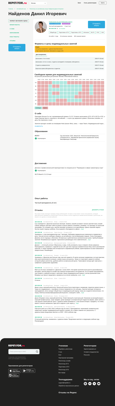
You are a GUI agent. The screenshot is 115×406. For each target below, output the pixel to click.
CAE (102, 32)
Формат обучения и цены (18, 20)
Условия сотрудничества (91, 352)
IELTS (92, 32)
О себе (12, 28)
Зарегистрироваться (90, 349)
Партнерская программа (66, 358)
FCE (98, 32)
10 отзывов (62, 28)
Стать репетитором (90, 3)
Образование (14, 32)
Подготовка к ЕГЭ (64, 32)
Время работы (15, 24)
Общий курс (53, 32)
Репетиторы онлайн (64, 361)
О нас (60, 352)
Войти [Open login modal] (103, 3)
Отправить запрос (17, 47)
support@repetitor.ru (64, 382)
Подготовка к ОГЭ (76, 32)
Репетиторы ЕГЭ (64, 363)
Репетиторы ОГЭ (64, 369)
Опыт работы (14, 36)
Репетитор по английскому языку (60, 21)
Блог (79, 3)
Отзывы (12, 40)
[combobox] (37, 3)
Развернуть (39, 126)
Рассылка (87, 355)
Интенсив (86, 32)
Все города (62, 372)
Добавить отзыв (98, 209)
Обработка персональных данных (69, 385)
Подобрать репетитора (65, 349)
